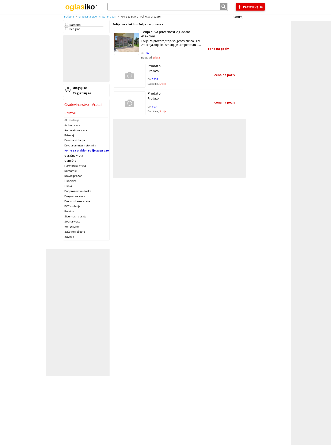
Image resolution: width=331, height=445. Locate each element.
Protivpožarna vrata (77, 201)
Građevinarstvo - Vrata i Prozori (97, 16)
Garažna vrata (73, 155)
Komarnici (70, 171)
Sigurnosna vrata (75, 216)
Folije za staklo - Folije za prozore (88, 150)
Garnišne (70, 160)
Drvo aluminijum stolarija (80, 145)
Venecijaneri (72, 226)
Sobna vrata (72, 221)
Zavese (69, 237)
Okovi (68, 186)
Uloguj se (80, 88)
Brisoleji (69, 135)
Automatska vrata (75, 130)
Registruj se (82, 93)
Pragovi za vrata (74, 196)
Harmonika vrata (75, 166)
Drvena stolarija (74, 140)
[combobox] (168, 7)
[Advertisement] (86, 58)
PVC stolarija (72, 206)
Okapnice (70, 181)
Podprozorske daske (77, 191)
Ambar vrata (72, 125)
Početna (69, 16)
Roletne (69, 211)
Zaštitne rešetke (74, 231)
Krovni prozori (73, 176)
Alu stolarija (71, 120)
